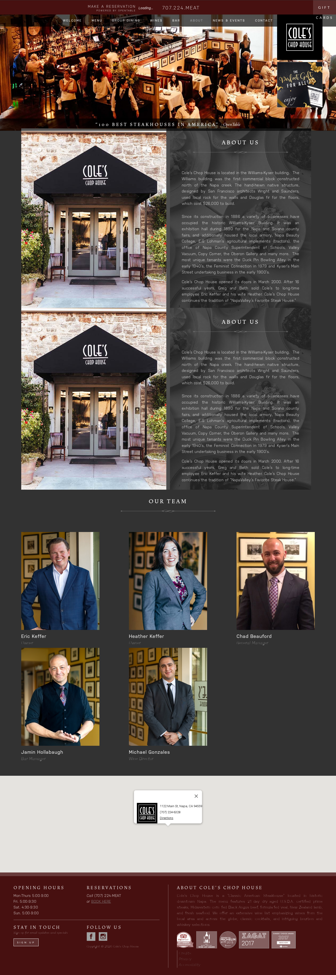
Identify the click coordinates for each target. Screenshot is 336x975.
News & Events (229, 20)
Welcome (72, 20)
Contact (264, 20)
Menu (97, 20)
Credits (185, 953)
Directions (166, 818)
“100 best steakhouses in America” (168, 124)
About (196, 20)
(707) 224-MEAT (107, 896)
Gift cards (324, 10)
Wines (156, 20)
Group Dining (126, 20)
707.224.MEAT (181, 8)
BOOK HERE (101, 901)
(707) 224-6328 (170, 812)
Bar (176, 20)
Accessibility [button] (190, 965)
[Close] (196, 796)
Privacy (185, 959)
